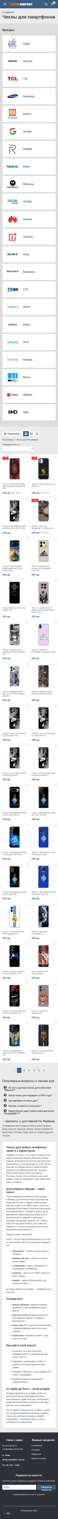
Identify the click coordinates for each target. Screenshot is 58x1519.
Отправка (35, 1450)
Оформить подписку (46, 1488)
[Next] (44, 1070)
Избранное (36, 1454)
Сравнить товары (38, 1458)
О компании (36, 1445)
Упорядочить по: (11, 444)
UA (3, 1513)
